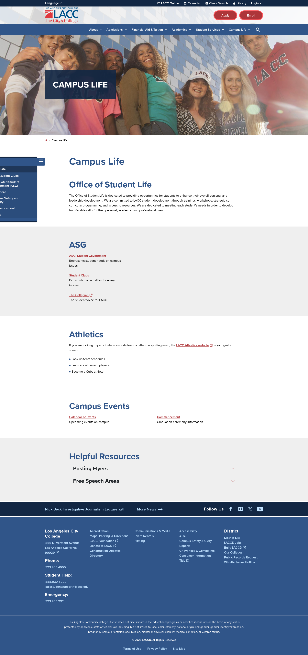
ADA (182, 536)
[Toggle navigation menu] (4, 162)
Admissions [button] (114, 29)
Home (46, 140)
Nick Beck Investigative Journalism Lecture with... (86, 509)
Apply (225, 15)
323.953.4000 (55, 567)
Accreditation (99, 531)
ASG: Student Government (87, 255)
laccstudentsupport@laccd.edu (67, 586)
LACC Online (170, 3)
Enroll (251, 15)
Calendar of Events (82, 417)
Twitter (250, 509)
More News (146, 509)
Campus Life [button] (237, 29)
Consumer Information (195, 555)
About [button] (93, 29)
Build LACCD (235, 547)
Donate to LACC (103, 546)
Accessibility (188, 531)
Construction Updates (105, 550)
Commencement (168, 417)
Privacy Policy (157, 648)
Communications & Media (152, 531)
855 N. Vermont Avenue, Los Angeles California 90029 (62, 548)
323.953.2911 (54, 601)
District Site (232, 537)
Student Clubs (79, 275)
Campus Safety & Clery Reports (195, 543)
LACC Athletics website (194, 345)
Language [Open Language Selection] (52, 3)
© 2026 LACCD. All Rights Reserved (154, 640)
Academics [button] (179, 29)
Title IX (184, 560)
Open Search (258, 29)
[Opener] (304, 509)
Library (241, 3)
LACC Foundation (104, 541)
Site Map (179, 648)
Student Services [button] (208, 29)
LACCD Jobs (233, 542)
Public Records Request (241, 557)
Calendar (194, 3)
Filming (140, 541)
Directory (96, 555)
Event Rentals (144, 536)
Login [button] (255, 3)
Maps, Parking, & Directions (109, 536)
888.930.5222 (55, 581)
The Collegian (80, 295)
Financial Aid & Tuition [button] (147, 29)
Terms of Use (132, 648)
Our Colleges (233, 552)
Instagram (240, 509)
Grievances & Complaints (197, 550)
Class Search (218, 3)
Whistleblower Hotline (239, 562)
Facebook (231, 509)
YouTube (260, 509)
